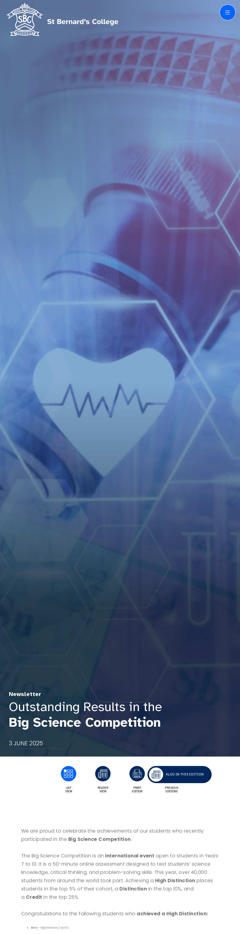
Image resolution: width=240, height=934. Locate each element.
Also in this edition (185, 774)
